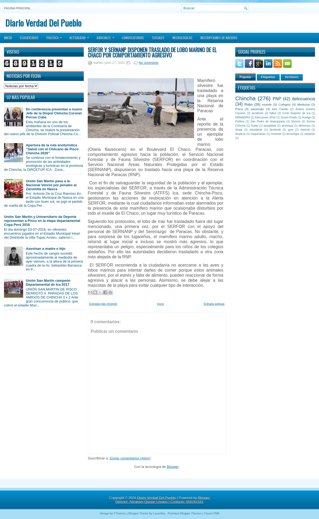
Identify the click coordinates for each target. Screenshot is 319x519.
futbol (273, 113)
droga (238, 129)
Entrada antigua (214, 303)
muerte (267, 104)
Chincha (245, 98)
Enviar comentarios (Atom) (130, 458)
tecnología (292, 133)
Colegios (284, 104)
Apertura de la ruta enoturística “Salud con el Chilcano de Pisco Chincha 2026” (52, 149)
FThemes (120, 513)
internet (305, 129)
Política (56, 36)
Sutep (254, 125)
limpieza (240, 133)
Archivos (292, 77)
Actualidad (81, 36)
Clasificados (29, 37)
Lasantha (159, 513)
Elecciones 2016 (265, 117)
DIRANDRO (242, 117)
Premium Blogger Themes (185, 513)
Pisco (239, 109)
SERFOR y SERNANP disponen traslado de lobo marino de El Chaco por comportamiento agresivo (152, 52)
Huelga (306, 117)
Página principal (17, 8)
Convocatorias (133, 37)
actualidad (270, 125)
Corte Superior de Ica (296, 113)
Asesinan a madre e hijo (45, 249)
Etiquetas (268, 77)
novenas (276, 133)
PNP (277, 99)
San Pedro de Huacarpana (267, 121)
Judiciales (107, 36)
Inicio (8, 37)
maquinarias (258, 133)
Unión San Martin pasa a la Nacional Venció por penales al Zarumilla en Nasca (51, 185)
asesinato (257, 109)
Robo (248, 104)
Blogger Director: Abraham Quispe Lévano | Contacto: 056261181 (163, 500)
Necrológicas (182, 37)
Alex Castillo (280, 109)
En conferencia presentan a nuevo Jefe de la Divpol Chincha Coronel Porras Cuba (54, 113)
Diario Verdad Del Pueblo (43, 22)
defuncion (304, 125)
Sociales (158, 37)
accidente (257, 113)
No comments (148, 63)
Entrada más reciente (103, 303)
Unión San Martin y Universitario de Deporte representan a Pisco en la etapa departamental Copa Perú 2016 (42, 221)
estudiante (256, 129)
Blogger (173, 467)
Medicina (303, 104)
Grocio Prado (288, 117)
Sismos (295, 121)
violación (309, 133)
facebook (275, 129)
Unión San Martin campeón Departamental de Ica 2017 (48, 283)
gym (290, 129)
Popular (245, 77)
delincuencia (303, 99)
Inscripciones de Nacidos (218, 37)
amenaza (287, 125)
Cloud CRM (211, 513)
